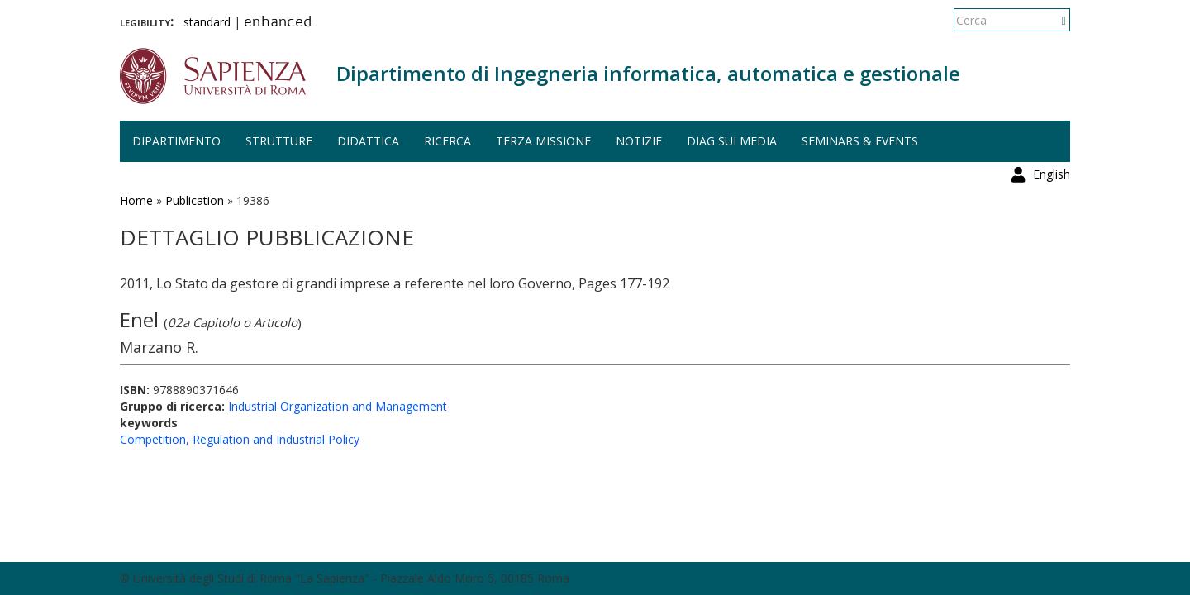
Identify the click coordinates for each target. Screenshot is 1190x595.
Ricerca (447, 141)
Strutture (278, 141)
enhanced (278, 23)
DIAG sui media (732, 141)
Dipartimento (176, 141)
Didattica (368, 141)
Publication (194, 200)
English (1051, 20)
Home (136, 200)
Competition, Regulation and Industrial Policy (239, 439)
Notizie (639, 141)
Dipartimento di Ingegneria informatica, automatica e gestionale (648, 73)
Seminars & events (860, 141)
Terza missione (543, 141)
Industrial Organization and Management (337, 406)
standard (207, 22)
